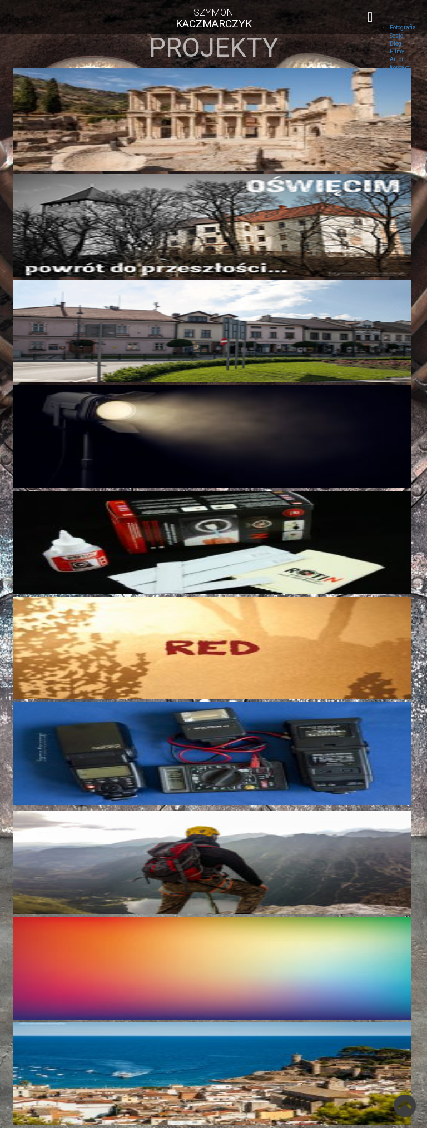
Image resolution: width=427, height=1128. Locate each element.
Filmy (397, 51)
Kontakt (399, 67)
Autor (397, 59)
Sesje (396, 36)
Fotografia (403, 27)
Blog (395, 44)
